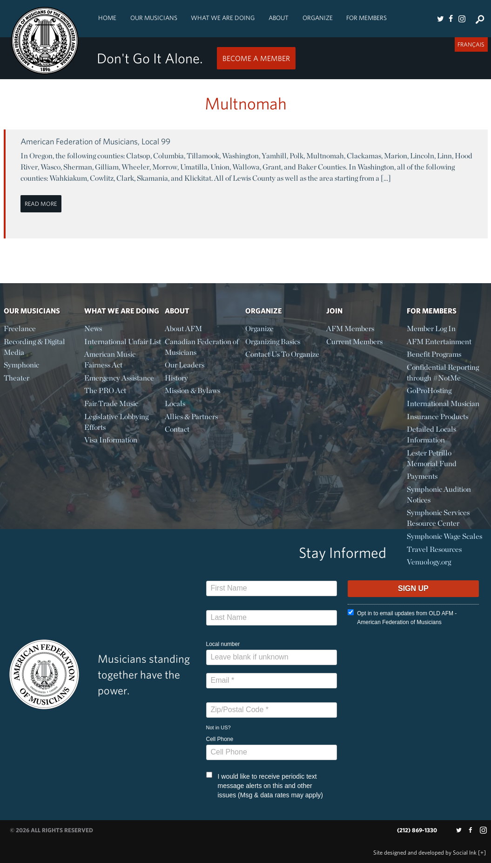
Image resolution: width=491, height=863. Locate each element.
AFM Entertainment (439, 341)
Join (334, 310)
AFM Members (350, 328)
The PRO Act (105, 390)
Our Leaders (184, 364)
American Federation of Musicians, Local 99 (95, 141)
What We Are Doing (223, 17)
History (176, 378)
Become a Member (256, 58)
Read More (41, 203)
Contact (177, 429)
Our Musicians (153, 17)
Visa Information (110, 439)
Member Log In (431, 328)
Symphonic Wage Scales (444, 536)
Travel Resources (434, 549)
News (93, 328)
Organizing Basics (272, 341)
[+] (482, 852)
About (279, 17)
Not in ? (218, 727)
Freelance (20, 328)
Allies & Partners (191, 416)
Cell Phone (220, 739)
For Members (366, 17)
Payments (422, 476)
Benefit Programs (434, 354)
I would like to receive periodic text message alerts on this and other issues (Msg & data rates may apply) (264, 785)
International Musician (443, 403)
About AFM (183, 328)
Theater (16, 378)
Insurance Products (437, 416)
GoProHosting (429, 390)
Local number (223, 644)
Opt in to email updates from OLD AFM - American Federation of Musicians (402, 617)
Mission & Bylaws (192, 390)
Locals (175, 403)
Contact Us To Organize (282, 354)
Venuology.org (429, 561)
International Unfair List (122, 341)
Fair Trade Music (111, 403)
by (425, 852)
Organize (318, 17)
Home (107, 17)
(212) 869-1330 (417, 830)
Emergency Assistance (119, 378)
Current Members (354, 341)
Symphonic (21, 364)
